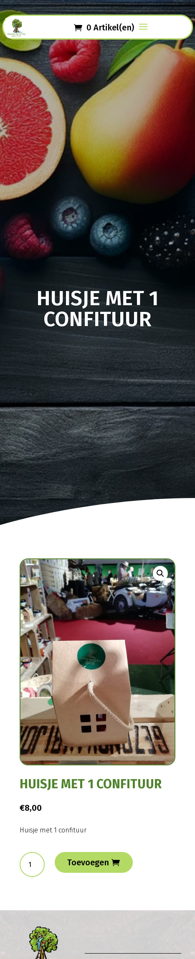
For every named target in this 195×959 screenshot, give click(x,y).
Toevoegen (88, 862)
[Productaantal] (32, 864)
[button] (160, 573)
